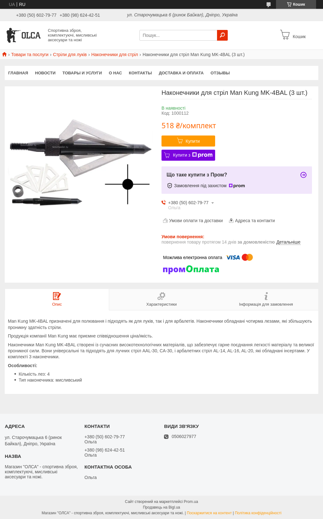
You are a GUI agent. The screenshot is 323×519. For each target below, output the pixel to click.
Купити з (192, 155)
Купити (193, 141)
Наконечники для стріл (114, 54)
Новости (45, 73)
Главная (18, 73)
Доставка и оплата (181, 73)
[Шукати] (222, 35)
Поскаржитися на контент (209, 513)
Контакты (140, 73)
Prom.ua (191, 501)
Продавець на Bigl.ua (161, 507)
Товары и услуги (82, 73)
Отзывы (220, 73)
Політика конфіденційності (258, 513)
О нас (115, 73)
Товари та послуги (29, 54)
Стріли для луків (70, 54)
